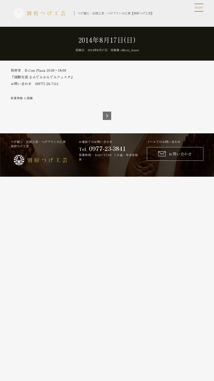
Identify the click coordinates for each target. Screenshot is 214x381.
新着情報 (17, 98)
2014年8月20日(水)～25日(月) (107, 116)
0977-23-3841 (107, 148)
